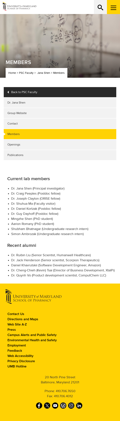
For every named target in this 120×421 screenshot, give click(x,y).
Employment (16, 345)
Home (12, 72)
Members (59, 72)
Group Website (17, 113)
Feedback (14, 350)
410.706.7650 (65, 391)
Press (11, 329)
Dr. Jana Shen (16, 102)
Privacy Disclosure (21, 361)
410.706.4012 (63, 396)
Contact (12, 123)
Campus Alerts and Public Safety (32, 335)
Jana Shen (43, 72)
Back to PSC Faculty (24, 92)
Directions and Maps (22, 319)
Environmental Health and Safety (32, 340)
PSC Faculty (26, 72)
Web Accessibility (20, 356)
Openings (13, 144)
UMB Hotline (17, 366)
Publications (15, 155)
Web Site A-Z (17, 324)
